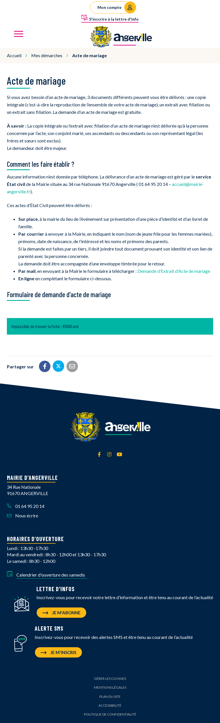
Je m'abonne (61, 612)
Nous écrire (22, 515)
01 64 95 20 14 (25, 506)
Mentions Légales (110, 687)
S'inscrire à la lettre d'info (110, 18)
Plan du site (110, 696)
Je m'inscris (58, 652)
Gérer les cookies (110, 678)
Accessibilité (110, 705)
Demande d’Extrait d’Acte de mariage (174, 271)
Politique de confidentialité (110, 714)
